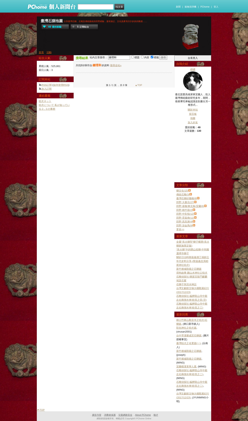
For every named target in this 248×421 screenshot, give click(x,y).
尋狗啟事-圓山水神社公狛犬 (191, 272)
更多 (180, 229)
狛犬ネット (45, 101)
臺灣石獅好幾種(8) (186, 198)
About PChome (143, 415)
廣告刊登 (96, 415)
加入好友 (193, 122)
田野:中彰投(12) (185, 213)
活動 (49, 52)
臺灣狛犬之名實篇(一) (188, 343)
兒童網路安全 (125, 415)
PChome (204, 6)
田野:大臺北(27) (185, 202)
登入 (216, 6)
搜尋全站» (115, 65)
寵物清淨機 (190, 6)
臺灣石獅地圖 (52, 21)
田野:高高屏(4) (184, 221)
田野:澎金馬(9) (184, 225)
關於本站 (193, 109)
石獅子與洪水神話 (186, 284)
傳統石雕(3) (182, 194)
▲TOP (138, 85)
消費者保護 (110, 415)
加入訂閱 (46, 88)
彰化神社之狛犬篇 (186, 327)
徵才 (155, 415)
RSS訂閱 (46, 84)
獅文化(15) (182, 190)
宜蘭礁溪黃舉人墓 (186, 366)
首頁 (41, 52)
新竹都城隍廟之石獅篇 (189, 268)
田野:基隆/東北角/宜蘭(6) (190, 206)
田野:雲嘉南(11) (185, 217)
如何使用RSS (61, 84)
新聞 (178, 6)
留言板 (193, 114)
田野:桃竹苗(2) (184, 210)
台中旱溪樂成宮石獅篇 (189, 335)
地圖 (192, 118)
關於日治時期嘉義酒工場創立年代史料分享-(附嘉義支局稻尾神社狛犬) (192, 261)
